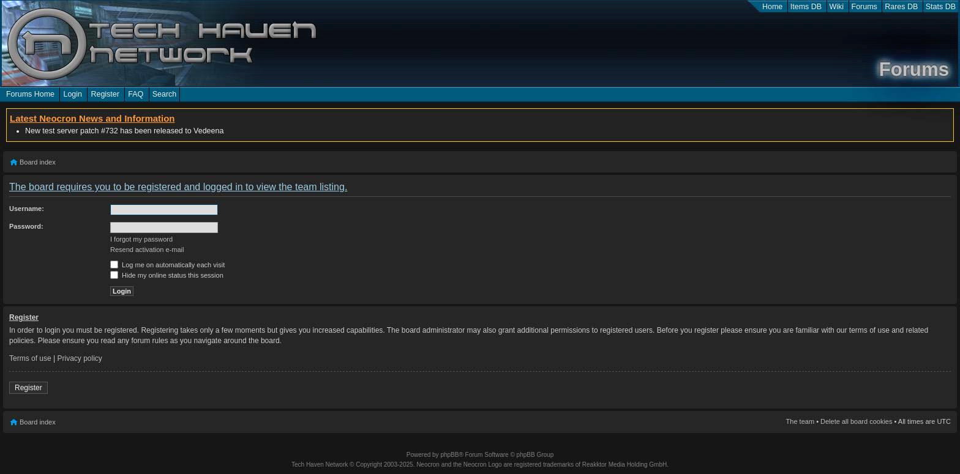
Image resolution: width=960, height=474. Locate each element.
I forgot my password (141, 239)
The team (800, 421)
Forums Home (30, 94)
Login (72, 94)
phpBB (449, 454)
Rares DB (901, 6)
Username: (26, 208)
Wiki (837, 6)
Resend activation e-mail (147, 249)
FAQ (135, 94)
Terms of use (30, 358)
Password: (26, 226)
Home (772, 6)
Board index (38, 162)
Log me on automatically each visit (167, 264)
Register (105, 94)
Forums (864, 6)
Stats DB (941, 6)
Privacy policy (80, 358)
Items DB (806, 6)
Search (164, 94)
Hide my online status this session (166, 275)
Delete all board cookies (856, 421)
